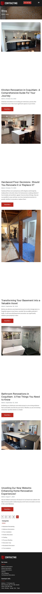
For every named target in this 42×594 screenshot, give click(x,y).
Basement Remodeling (8, 528)
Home (3, 16)
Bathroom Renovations (8, 530)
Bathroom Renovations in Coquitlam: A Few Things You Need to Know (20, 398)
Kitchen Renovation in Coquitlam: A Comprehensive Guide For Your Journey (20, 94)
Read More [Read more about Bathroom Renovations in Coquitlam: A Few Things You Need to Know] (7, 416)
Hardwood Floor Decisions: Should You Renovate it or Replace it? (20, 185)
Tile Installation (7, 549)
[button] (39, 2)
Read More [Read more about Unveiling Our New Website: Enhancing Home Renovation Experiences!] (7, 510)
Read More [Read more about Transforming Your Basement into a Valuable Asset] (7, 322)
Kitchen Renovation (8, 536)
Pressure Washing (7, 541)
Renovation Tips (7, 544)
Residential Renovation (9, 547)
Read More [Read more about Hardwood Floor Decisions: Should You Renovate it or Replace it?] (7, 206)
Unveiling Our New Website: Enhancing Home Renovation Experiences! (17, 492)
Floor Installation (7, 533)
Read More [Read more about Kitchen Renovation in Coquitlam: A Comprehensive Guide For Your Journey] (7, 110)
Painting (5, 539)
